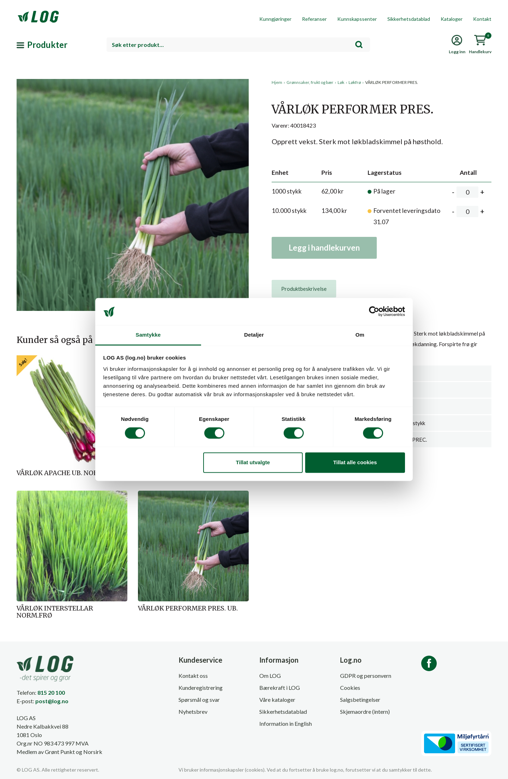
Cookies (350, 687)
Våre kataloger (277, 699)
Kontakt (482, 19)
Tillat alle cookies (355, 462)
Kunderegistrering (201, 687)
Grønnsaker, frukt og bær (309, 82)
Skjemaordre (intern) (365, 711)
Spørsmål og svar (199, 699)
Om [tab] (359, 335)
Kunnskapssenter (357, 19)
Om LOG (270, 675)
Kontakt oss (193, 675)
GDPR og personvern (365, 675)
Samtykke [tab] (148, 335)
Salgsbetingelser (360, 699)
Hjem (277, 82)
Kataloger (451, 19)
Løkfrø (355, 82)
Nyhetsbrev (193, 711)
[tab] (304, 289)
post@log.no (51, 701)
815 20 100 (51, 692)
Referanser (314, 19)
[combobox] (238, 44)
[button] (133, 144)
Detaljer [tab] (254, 335)
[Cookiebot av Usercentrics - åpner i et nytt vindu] (374, 311)
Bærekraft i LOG (279, 687)
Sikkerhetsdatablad (408, 19)
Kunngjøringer (275, 19)
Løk (341, 82)
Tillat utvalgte (253, 462)
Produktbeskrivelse (304, 289)
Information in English (285, 723)
